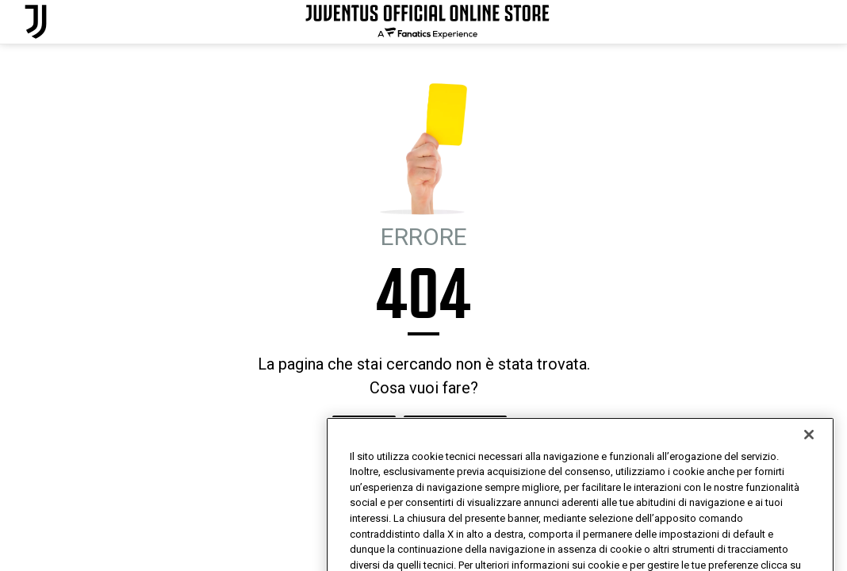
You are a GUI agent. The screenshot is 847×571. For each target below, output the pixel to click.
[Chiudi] (808, 458)
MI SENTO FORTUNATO (455, 431)
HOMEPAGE (364, 431)
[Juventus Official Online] (35, 22)
